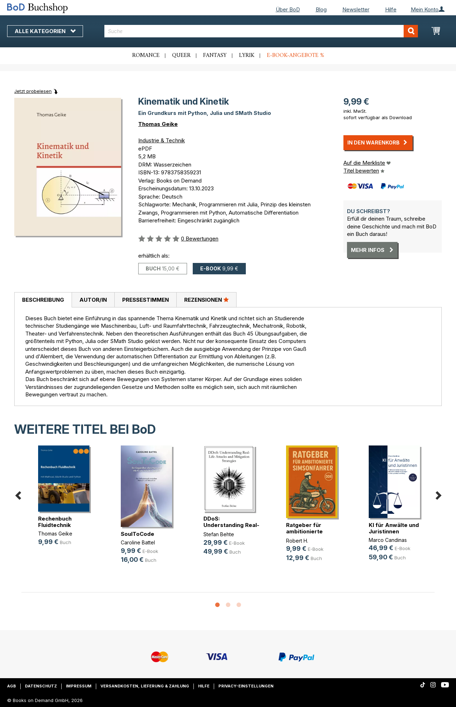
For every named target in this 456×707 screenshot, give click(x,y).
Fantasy (215, 55)
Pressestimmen (145, 299)
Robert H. (297, 541)
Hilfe (391, 9)
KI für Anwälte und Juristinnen (394, 528)
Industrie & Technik (161, 140)
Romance (146, 55)
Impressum (79, 686)
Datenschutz (41, 686)
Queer (181, 55)
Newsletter (355, 9)
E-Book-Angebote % (295, 55)
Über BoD (288, 9)
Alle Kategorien (45, 31)
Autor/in (93, 299)
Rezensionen (206, 300)
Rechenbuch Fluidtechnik (55, 521)
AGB (11, 686)
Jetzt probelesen (33, 91)
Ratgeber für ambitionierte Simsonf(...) (304, 531)
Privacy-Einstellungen (246, 686)
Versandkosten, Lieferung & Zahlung (144, 686)
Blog (321, 9)
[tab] (43, 300)
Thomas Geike (158, 124)
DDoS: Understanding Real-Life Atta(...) (231, 525)
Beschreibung (43, 299)
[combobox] (261, 31)
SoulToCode (137, 534)
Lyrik (246, 55)
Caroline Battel (138, 542)
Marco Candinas (388, 540)
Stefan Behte (218, 534)
